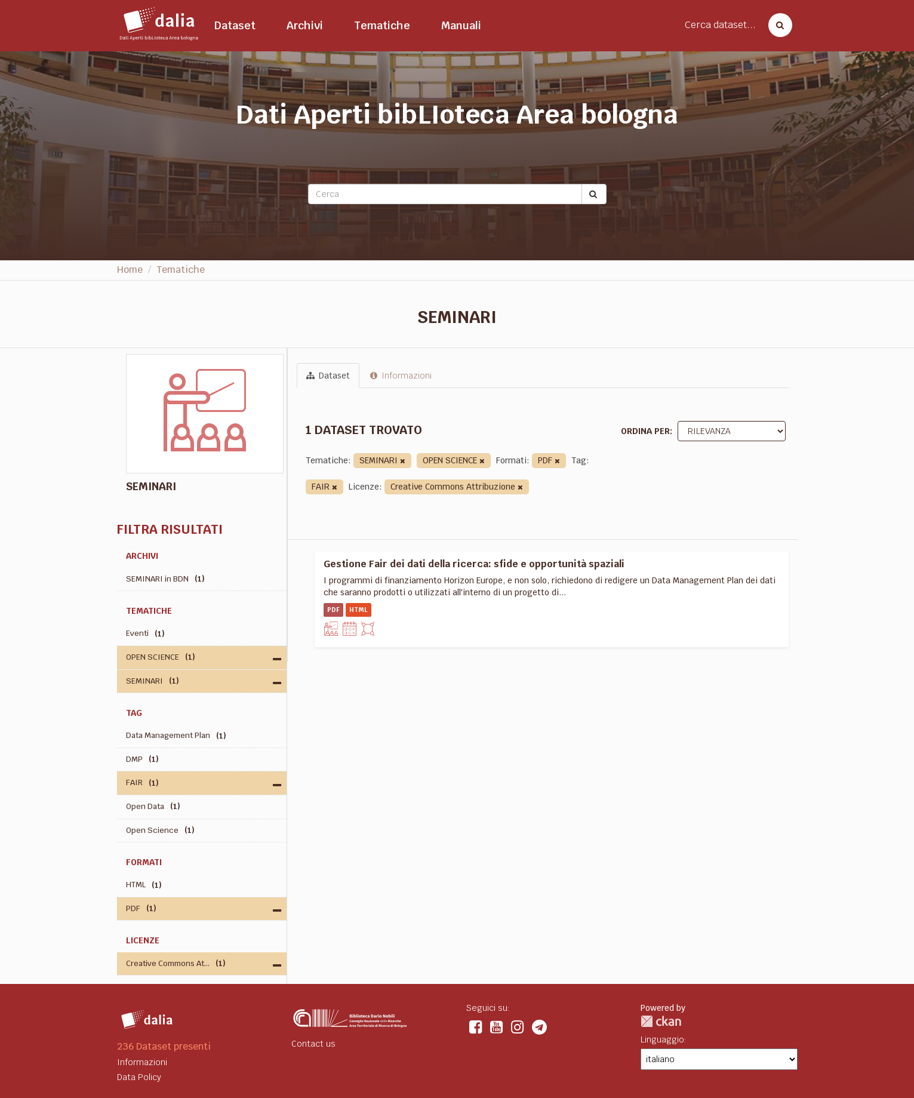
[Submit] (594, 194)
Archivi (305, 25)
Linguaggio (662, 1039)
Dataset (235, 25)
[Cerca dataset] (776, 25)
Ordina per (645, 431)
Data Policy (139, 1077)
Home (130, 270)
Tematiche (382, 25)
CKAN (661, 1021)
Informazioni (401, 375)
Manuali (461, 25)
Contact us (313, 1044)
